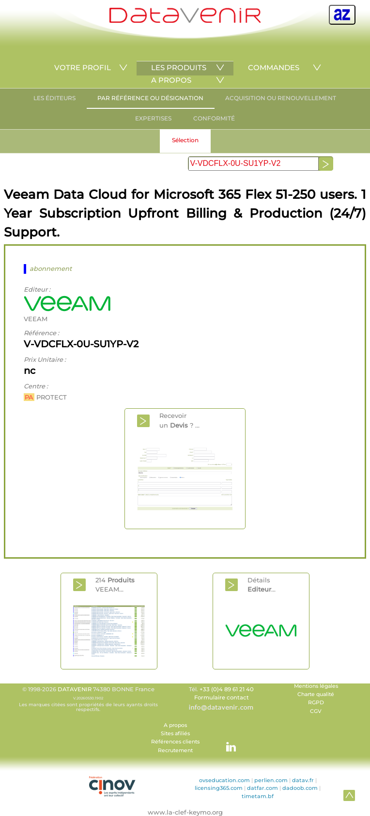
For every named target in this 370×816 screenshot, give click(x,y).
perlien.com (271, 780)
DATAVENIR (75, 689)
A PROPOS (171, 80)
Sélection (185, 140)
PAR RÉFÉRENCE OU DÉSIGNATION (150, 98)
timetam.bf (258, 796)
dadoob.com (300, 788)
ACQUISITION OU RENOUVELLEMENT (280, 98)
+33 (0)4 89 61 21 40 (227, 689)
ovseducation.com (224, 780)
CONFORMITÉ (214, 118)
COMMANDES (273, 67)
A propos (175, 725)
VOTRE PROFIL (82, 67)
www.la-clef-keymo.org (185, 812)
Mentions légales (316, 686)
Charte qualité (315, 694)
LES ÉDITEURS (54, 98)
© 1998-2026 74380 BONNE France (88, 699)
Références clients (175, 742)
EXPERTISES (153, 118)
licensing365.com (219, 788)
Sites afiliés (175, 733)
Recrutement (175, 750)
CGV (316, 711)
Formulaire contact (221, 697)
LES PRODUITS (178, 67)
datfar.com (262, 788)
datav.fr (303, 780)
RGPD (316, 702)
